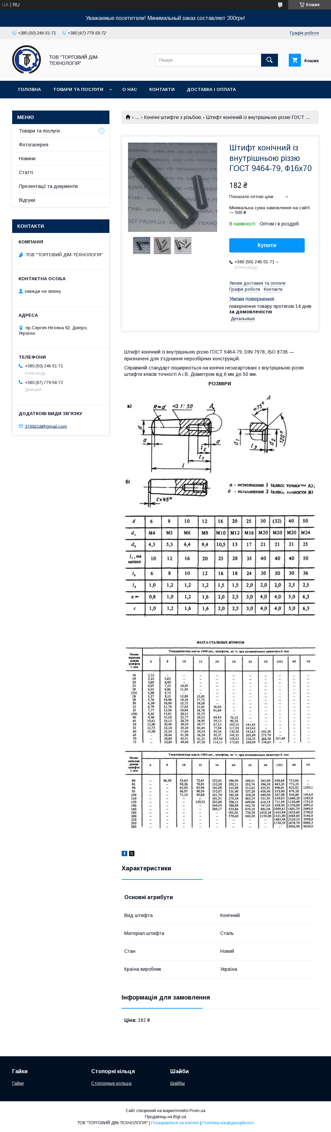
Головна (29, 89)
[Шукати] (269, 60)
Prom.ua (197, 1110)
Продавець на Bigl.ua (165, 1116)
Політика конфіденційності (228, 1123)
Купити (267, 245)
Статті (26, 172)
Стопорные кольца (111, 1083)
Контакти (162, 89)
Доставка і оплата (211, 89)
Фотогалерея (33, 144)
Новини (27, 158)
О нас (129, 89)
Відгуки (27, 200)
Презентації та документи (48, 186)
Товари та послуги (78, 89)
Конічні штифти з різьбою (172, 117)
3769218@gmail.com (46, 426)
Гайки (18, 1083)
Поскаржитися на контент (175, 1123)
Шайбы (177, 1083)
